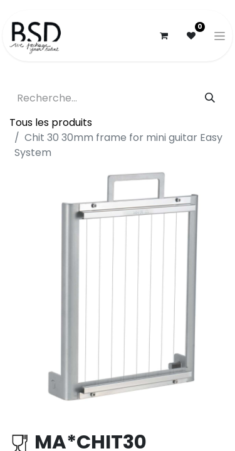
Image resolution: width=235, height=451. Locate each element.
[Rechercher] (210, 98)
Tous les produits (50, 122)
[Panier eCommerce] (163, 35)
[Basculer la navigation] (219, 35)
